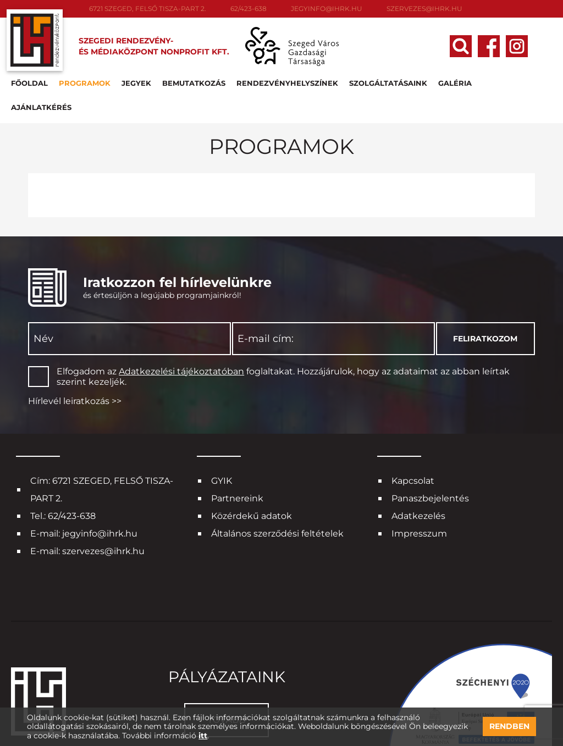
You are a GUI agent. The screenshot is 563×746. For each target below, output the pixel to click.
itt (202, 736)
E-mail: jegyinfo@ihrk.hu (83, 501)
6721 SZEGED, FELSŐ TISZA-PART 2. (147, 8)
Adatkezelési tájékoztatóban (181, 339)
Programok (85, 79)
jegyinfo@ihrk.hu (326, 8)
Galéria (455, 79)
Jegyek (136, 79)
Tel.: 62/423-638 (63, 484)
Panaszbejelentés (430, 466)
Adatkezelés (418, 484)
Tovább (226, 688)
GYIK (221, 449)
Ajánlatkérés (513, 79)
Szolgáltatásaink (388, 79)
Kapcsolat (412, 449)
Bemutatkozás (193, 79)
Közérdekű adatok (251, 484)
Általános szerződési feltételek (277, 501)
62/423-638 (248, 8)
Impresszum (419, 501)
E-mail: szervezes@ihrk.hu (87, 519)
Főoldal (29, 79)
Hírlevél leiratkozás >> (75, 369)
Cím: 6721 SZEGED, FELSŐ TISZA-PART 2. (101, 458)
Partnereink (237, 466)
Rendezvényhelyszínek (287, 79)
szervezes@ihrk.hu (424, 8)
